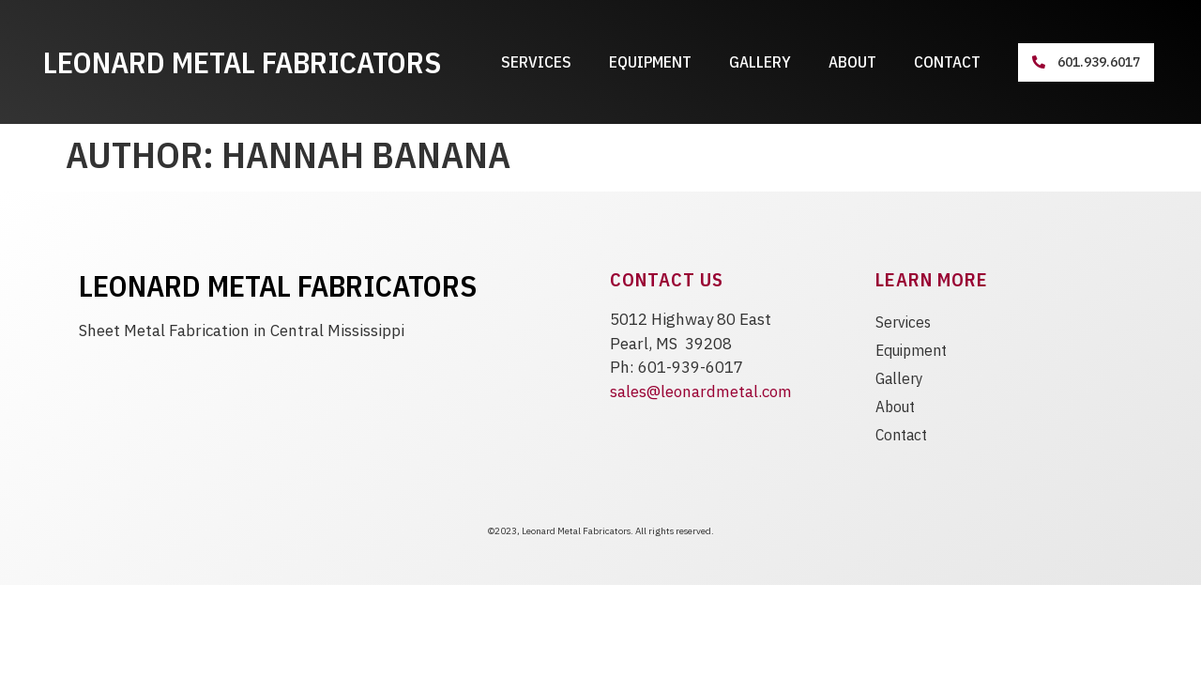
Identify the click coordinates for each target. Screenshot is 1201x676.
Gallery (760, 62)
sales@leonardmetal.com (701, 391)
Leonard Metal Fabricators (242, 62)
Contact (947, 62)
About (852, 62)
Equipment (650, 62)
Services (536, 62)
